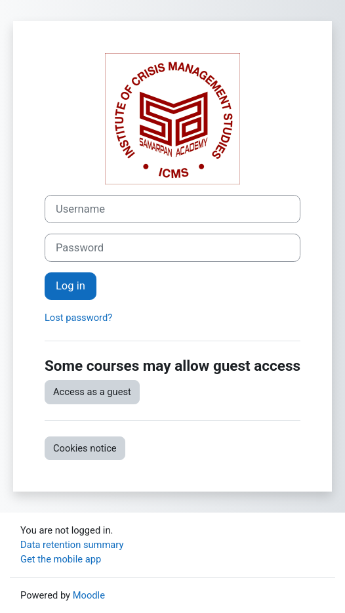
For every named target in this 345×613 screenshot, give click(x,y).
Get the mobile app (60, 559)
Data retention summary (71, 545)
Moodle (89, 595)
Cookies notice (85, 448)
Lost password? (78, 318)
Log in (70, 286)
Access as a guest (92, 392)
